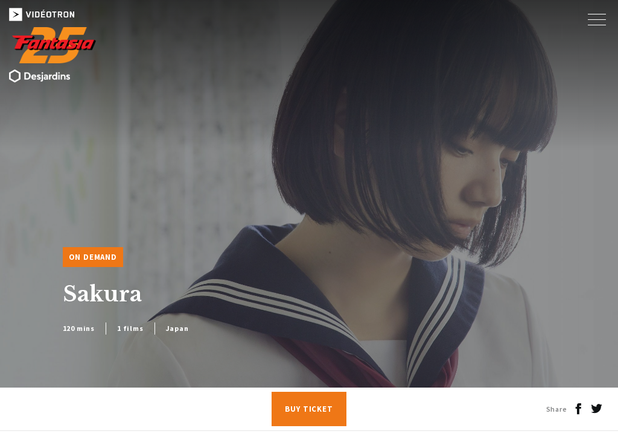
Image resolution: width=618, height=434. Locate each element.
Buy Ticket (309, 409)
